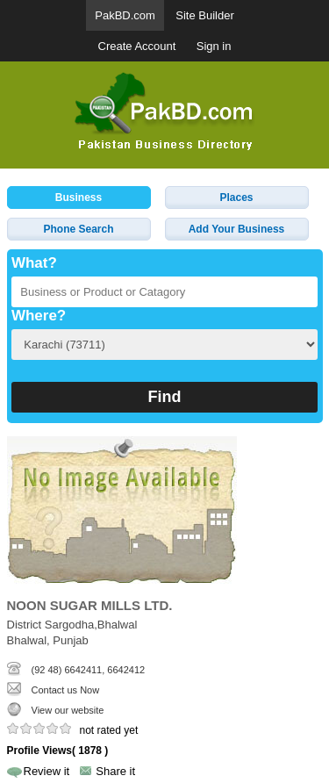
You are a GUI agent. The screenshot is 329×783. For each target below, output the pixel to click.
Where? (38, 315)
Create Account (137, 46)
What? (34, 263)
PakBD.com (125, 15)
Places (236, 197)
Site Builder (204, 15)
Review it (47, 771)
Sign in (214, 46)
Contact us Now (66, 690)
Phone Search (78, 229)
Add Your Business (237, 229)
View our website (68, 710)
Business (78, 197)
